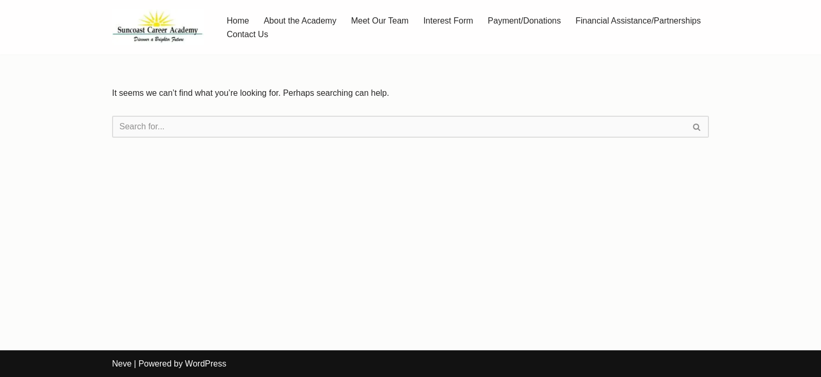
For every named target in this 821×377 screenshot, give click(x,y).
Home (238, 20)
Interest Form (448, 20)
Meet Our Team (379, 20)
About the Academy (300, 20)
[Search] (398, 127)
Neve (121, 363)
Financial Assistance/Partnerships (638, 20)
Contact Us (247, 34)
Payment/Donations (524, 20)
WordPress (205, 363)
